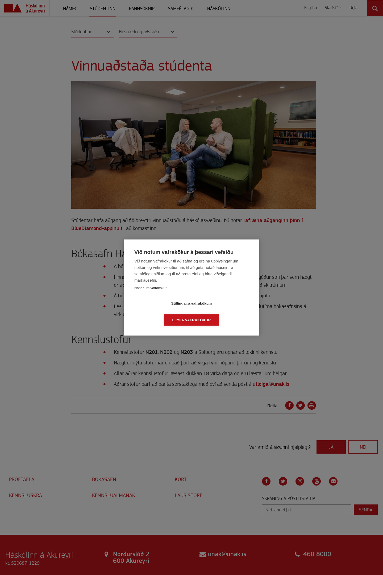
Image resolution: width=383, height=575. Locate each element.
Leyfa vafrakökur (222, 312)
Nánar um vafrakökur (150, 296)
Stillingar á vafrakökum (160, 312)
